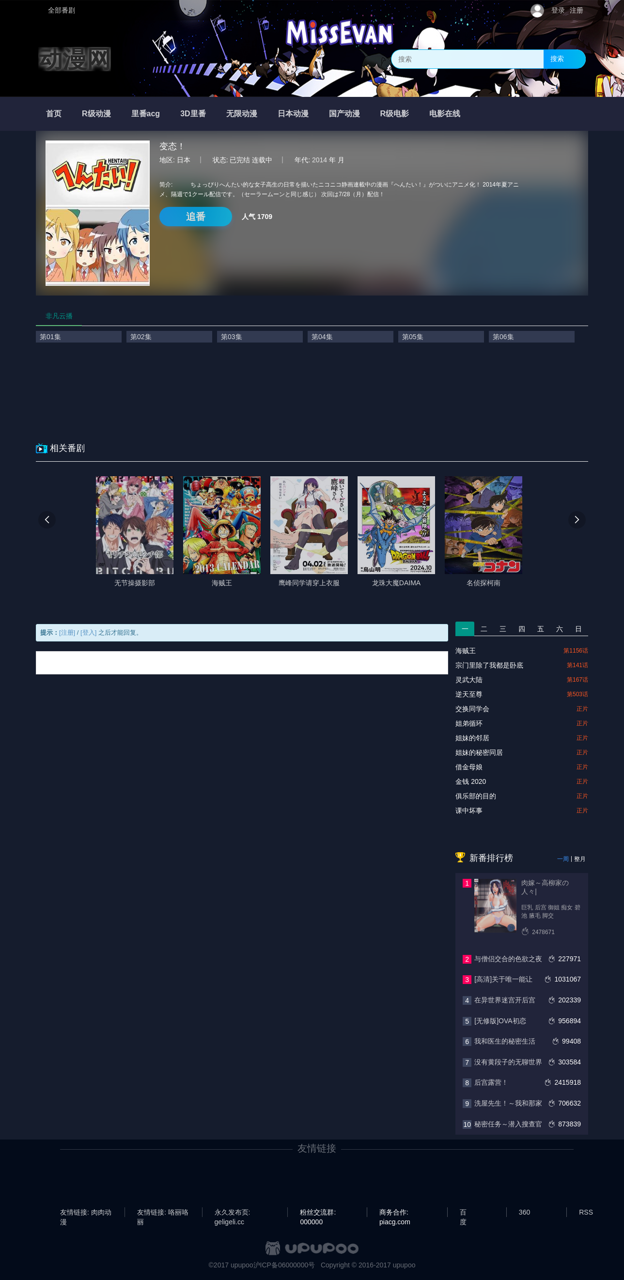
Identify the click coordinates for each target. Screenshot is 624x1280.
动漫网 (74, 59)
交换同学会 (472, 709)
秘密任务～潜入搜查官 (508, 1124)
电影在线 (444, 113)
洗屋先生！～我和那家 (508, 1103)
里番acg (145, 113)
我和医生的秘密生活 (504, 1041)
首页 (54, 113)
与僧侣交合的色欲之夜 (508, 959)
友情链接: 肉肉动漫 (85, 1212)
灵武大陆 (469, 680)
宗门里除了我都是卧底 (489, 665)
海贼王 (465, 651)
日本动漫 (293, 113)
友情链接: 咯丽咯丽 (162, 1212)
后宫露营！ (491, 1082)
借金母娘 (469, 767)
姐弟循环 (469, 723)
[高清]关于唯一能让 (503, 979)
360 (524, 1212)
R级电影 (394, 113)
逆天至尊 (469, 694)
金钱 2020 (470, 781)
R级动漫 (96, 113)
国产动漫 (344, 113)
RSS (586, 1212)
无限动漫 (241, 113)
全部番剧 (61, 10)
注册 (576, 10)
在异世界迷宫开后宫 (504, 1000)
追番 (195, 216)
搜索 (557, 58)
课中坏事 (469, 810)
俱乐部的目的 (475, 796)
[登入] (88, 632)
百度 (463, 1212)
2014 (319, 159)
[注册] (67, 632)
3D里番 (192, 113)
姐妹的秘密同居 (479, 752)
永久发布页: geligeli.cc (232, 1212)
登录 (558, 10)
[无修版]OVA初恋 (500, 1021)
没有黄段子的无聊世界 (508, 1062)
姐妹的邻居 (472, 738)
